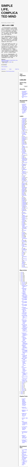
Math (23, 186)
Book (23, 128)
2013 (22, 278)
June (23, 385)
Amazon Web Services (24, 119)
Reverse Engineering (24, 218)
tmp (22, 234)
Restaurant (24, 216)
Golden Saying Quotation (24, 159)
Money (23, 189)
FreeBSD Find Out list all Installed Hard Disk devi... (24, 334)
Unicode (23, 241)
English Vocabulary (24, 146)
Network (23, 191)
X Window (24, 264)
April (23, 387)
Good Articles (24, 160)
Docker (23, 141)
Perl (22, 197)
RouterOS (24, 221)
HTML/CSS (24, 165)
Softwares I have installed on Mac (24, 286)
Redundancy (24, 213)
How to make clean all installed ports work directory (24, 343)
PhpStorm (24, 199)
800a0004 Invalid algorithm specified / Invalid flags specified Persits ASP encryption (24, 402)
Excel (23, 148)
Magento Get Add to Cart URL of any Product (24, 414)
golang (23, 157)
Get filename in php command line (24, 432)
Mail (23, 185)
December (24, 282)
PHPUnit (23, 200)
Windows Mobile (23, 262)
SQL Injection (24, 228)
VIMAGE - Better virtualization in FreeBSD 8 (24, 296)
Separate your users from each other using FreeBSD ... (24, 290)
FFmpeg (23, 151)
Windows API (24, 258)
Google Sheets (24, 162)
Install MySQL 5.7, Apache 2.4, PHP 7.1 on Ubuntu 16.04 (24, 111)
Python (23, 209)
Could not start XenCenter (24, 314)
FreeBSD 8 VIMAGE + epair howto (24, 294)
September (24, 381)
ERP (23, 147)
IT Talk (23, 175)
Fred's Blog (24, 454)
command (23, 132)
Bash (23, 125)
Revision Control (23, 220)
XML (23, 266)
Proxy (23, 208)
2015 (22, 276)
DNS (23, 140)
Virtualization (24, 250)
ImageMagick (24, 169)
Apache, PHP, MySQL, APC (24, 380)
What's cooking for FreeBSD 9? (24, 299)
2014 (22, 277)
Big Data (23, 127)
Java (23, 176)
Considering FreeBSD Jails (24, 308)
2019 (22, 272)
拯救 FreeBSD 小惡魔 (8, 25)
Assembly (23, 123)
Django (23, 139)
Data (23, 136)
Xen (22, 265)
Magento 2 (24, 184)
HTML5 (23, 167)
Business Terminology (24, 129)
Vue (22, 254)
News (23, 192)
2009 (22, 392)
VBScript (23, 244)
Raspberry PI (24, 210)
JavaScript (24, 177)
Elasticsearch (24, 144)
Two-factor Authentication (24, 238)
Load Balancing (24, 181)
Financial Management (24, 153)
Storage (23, 233)
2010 (22, 391)
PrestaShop (24, 204)
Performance (24, 195)
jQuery (23, 178)
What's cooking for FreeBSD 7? (24, 305)
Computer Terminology (24, 134)
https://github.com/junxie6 (24, 92)
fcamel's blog (24, 451)
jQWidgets (24, 179)
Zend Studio (24, 267)
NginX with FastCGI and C (24, 408)
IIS (22, 168)
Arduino (23, 122)
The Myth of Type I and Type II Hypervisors (24, 311)
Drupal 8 (23, 143)
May (22, 386)
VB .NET (23, 243)
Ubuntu (23, 240)
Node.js (23, 194)
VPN (23, 253)
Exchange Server (24, 150)
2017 (22, 274)
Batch (23, 126)
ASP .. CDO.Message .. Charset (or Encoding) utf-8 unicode (24, 423)
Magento (23, 183)
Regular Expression (24, 215)
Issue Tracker (24, 173)
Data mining (24, 137)
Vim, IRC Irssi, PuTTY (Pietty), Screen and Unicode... (24, 369)
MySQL (23, 190)
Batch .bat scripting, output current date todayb (24, 436)
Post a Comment (4, 66)
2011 (22, 281)
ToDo (23, 235)
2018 (22, 273)
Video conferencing (24, 246)
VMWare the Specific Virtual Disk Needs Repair (24, 346)
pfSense (23, 198)
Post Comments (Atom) (10, 71)
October (23, 284)
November (24, 283)
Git (22, 156)
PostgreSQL (24, 202)
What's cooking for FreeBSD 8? (24, 302)
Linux (23, 180)
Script (23, 223)
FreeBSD (5, 62)
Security (23, 224)
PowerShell (24, 203)
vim (22, 248)
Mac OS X (24, 182)
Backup (23, 124)
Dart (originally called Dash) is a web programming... (25, 330)
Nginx (23, 193)
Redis (23, 212)
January (23, 390)
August (23, 382)
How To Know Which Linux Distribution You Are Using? (24, 321)
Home (10, 69)
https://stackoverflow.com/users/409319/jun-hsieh (24, 94)
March (23, 388)
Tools (23, 236)
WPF (23, 263)
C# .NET (23, 131)
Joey (23, 464)
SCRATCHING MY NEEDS (24, 458)
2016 (22, 275)
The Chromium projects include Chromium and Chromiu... (24, 363)
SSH (23, 232)
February (23, 389)
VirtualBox (24, 249)
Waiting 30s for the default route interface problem (24, 441)
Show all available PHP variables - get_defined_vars (24, 374)
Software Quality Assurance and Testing (24, 226)
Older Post (17, 69)
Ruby (23, 222)
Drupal (23, 142)
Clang (23, 366)
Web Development (24, 256)
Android (23, 120)
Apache (23, 121)
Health (23, 164)
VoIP (23, 252)
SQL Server (24, 230)
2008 (22, 393)
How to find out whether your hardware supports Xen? (25, 326)
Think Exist (24, 459)
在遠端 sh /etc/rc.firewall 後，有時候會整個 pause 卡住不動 (24, 351)
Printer (23, 205)
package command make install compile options (24, 338)
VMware (23, 251)
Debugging (24, 138)
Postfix (23, 201)
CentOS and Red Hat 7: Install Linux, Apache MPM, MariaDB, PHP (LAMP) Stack (24, 106)
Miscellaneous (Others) (24, 188)
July (22, 383)
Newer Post (3, 69)
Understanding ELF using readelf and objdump (24, 428)
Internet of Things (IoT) (24, 172)
